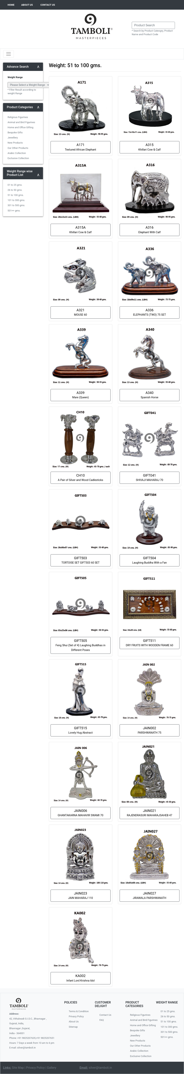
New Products (15, 142)
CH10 (80, 477)
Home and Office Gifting (20, 127)
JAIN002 (149, 730)
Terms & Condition (79, 1011)
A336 (149, 312)
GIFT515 (80, 730)
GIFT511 (149, 643)
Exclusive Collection (18, 158)
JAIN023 (80, 895)
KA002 (80, 978)
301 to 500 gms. (16, 205)
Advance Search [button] (18, 66)
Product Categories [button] (20, 107)
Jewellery (13, 137)
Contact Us (105, 1014)
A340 (149, 395)
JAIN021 (149, 813)
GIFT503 (81, 560)
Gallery (51, 1067)
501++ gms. (14, 210)
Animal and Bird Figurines (21, 122)
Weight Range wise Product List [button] (20, 173)
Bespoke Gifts (15, 132)
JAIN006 (80, 813)
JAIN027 (149, 895)
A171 (80, 147)
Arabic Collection (17, 153)
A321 (80, 312)
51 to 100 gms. (16, 195)
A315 (149, 147)
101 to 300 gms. (16, 200)
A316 (149, 229)
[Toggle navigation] (8, 54)
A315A (80, 229)
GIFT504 (149, 560)
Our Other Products (18, 148)
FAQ (101, 1020)
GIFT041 (149, 477)
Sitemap (73, 1026)
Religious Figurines (18, 117)
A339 (80, 395)
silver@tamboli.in (100, 1067)
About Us (74, 1021)
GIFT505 (80, 645)
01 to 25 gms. (15, 184)
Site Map (18, 1067)
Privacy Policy (76, 1016)
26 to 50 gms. (15, 190)
